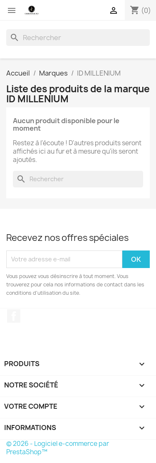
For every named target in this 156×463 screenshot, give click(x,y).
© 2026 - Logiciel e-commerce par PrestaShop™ (57, 447)
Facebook (13, 316)
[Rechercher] (78, 37)
